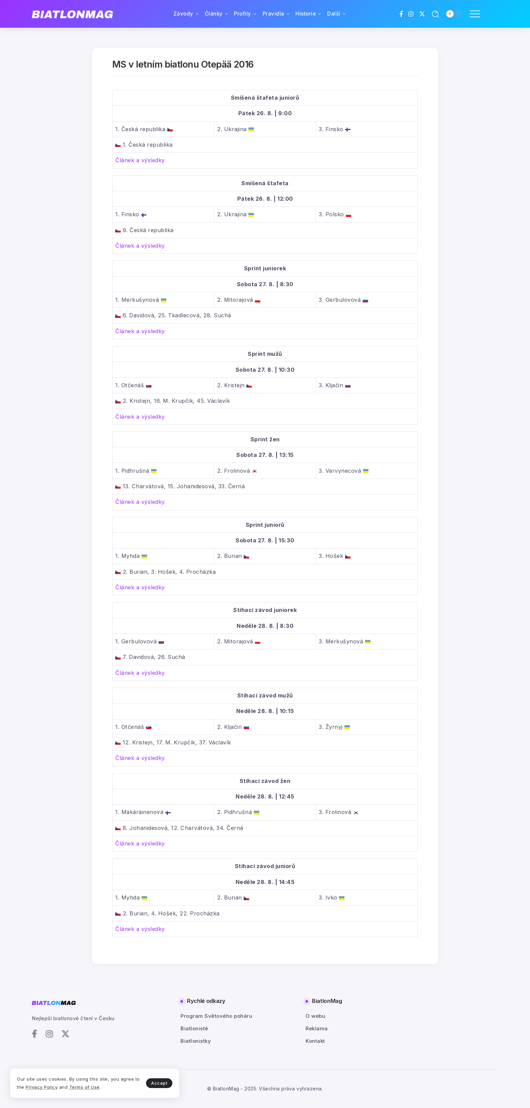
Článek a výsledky (140, 160)
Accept (159, 1083)
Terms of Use (84, 1087)
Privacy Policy (41, 1087)
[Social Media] (402, 14)
